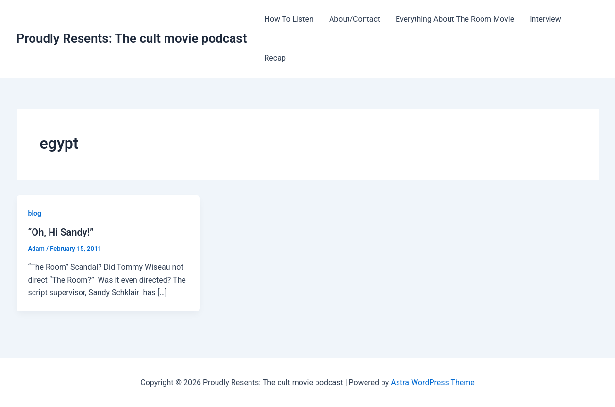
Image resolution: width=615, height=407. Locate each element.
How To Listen (288, 19)
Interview (545, 19)
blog (34, 213)
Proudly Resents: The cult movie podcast (132, 38)
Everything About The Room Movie (455, 19)
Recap (274, 58)
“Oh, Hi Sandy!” (61, 232)
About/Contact (354, 19)
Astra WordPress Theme (432, 382)
